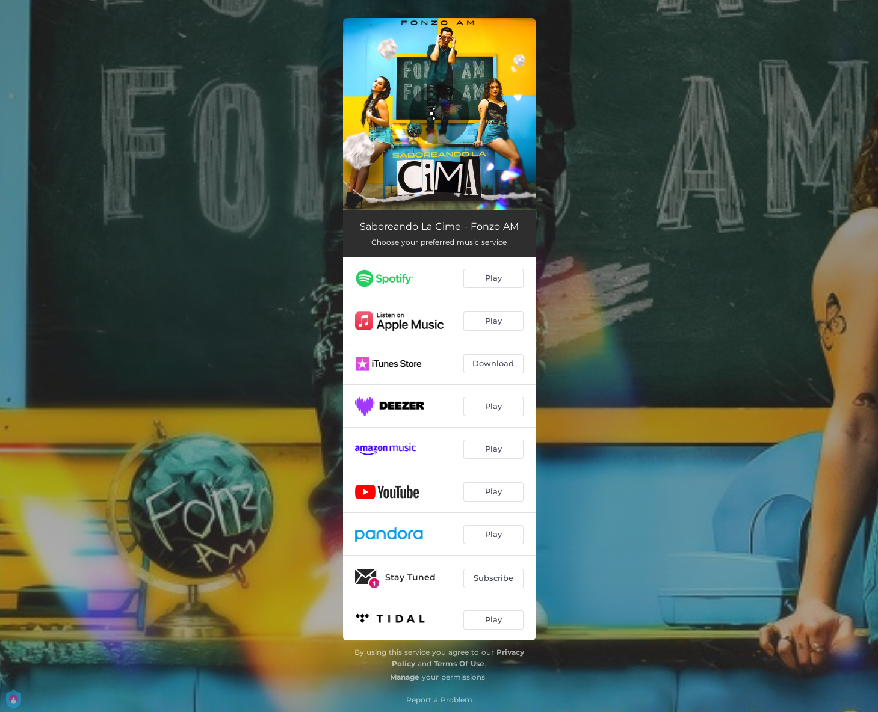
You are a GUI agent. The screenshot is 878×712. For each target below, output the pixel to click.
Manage (404, 676)
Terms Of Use (459, 663)
